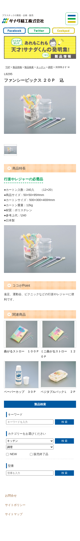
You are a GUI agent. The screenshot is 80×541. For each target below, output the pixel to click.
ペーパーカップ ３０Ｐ (20, 391)
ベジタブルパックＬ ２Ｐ (58, 391)
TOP (7, 67)
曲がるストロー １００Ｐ (21, 351)
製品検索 (29, 67)
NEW (11, 454)
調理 (50, 67)
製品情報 (17, 67)
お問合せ (11, 495)
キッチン (41, 67)
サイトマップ (14, 514)
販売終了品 (39, 454)
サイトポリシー (15, 505)
